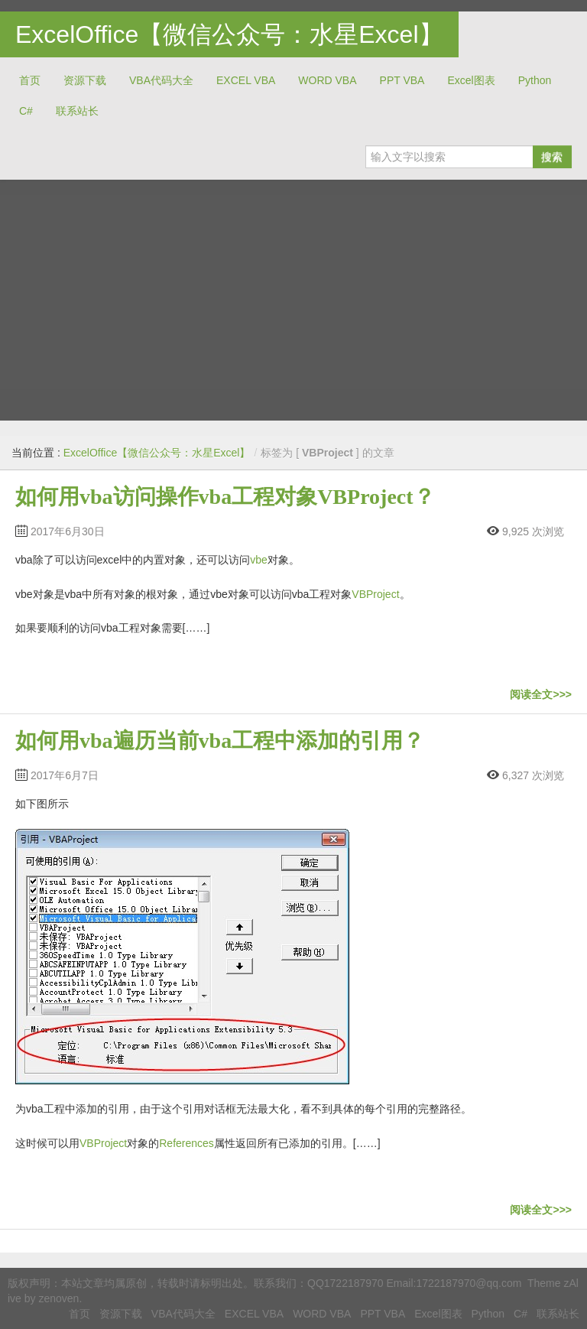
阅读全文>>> (541, 694)
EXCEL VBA (245, 80)
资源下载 (84, 80)
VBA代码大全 (161, 80)
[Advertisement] (293, 294)
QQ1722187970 (345, 1283)
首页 (30, 80)
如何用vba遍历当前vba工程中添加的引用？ (219, 740)
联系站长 (77, 111)
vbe (259, 560)
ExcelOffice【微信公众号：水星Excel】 (229, 34)
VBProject (375, 594)
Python (535, 80)
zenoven (58, 1298)
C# (26, 111)
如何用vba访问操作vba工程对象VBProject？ (225, 497)
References (186, 1143)
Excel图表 (471, 80)
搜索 (552, 157)
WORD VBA (327, 80)
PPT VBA (402, 80)
